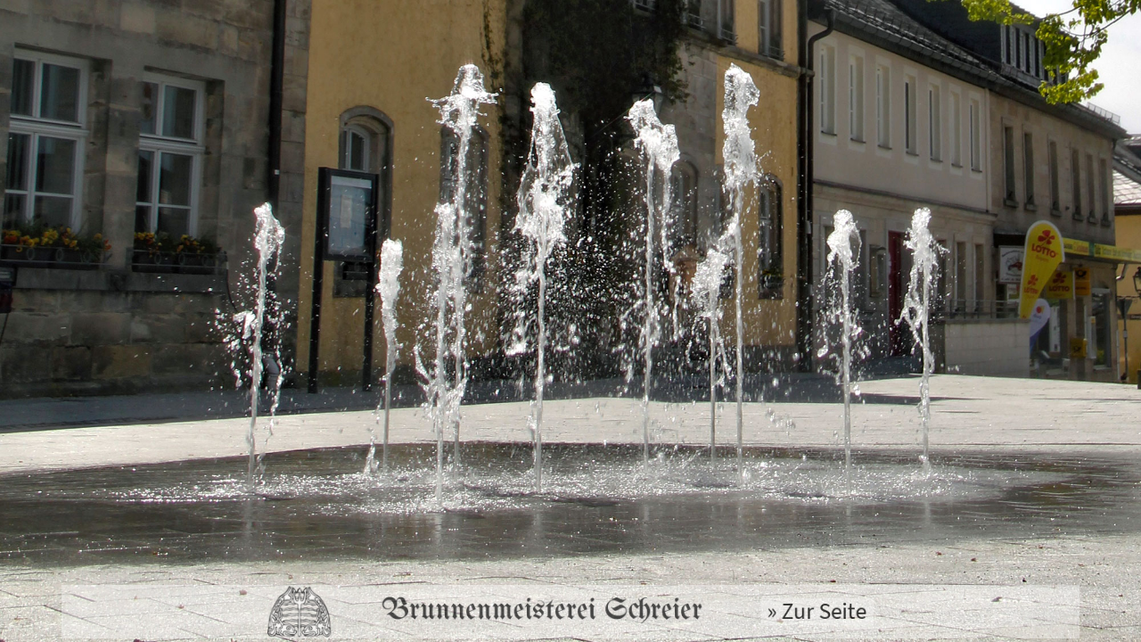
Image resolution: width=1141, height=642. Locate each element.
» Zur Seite (791, 611)
